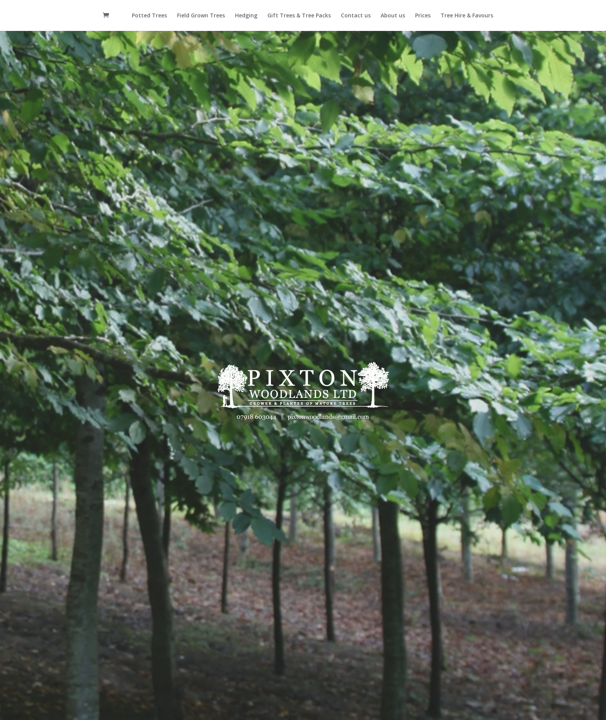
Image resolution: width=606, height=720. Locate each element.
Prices (423, 16)
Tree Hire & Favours (467, 16)
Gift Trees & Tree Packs (299, 16)
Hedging (246, 16)
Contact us (356, 16)
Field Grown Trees (201, 16)
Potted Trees (149, 16)
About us (393, 16)
